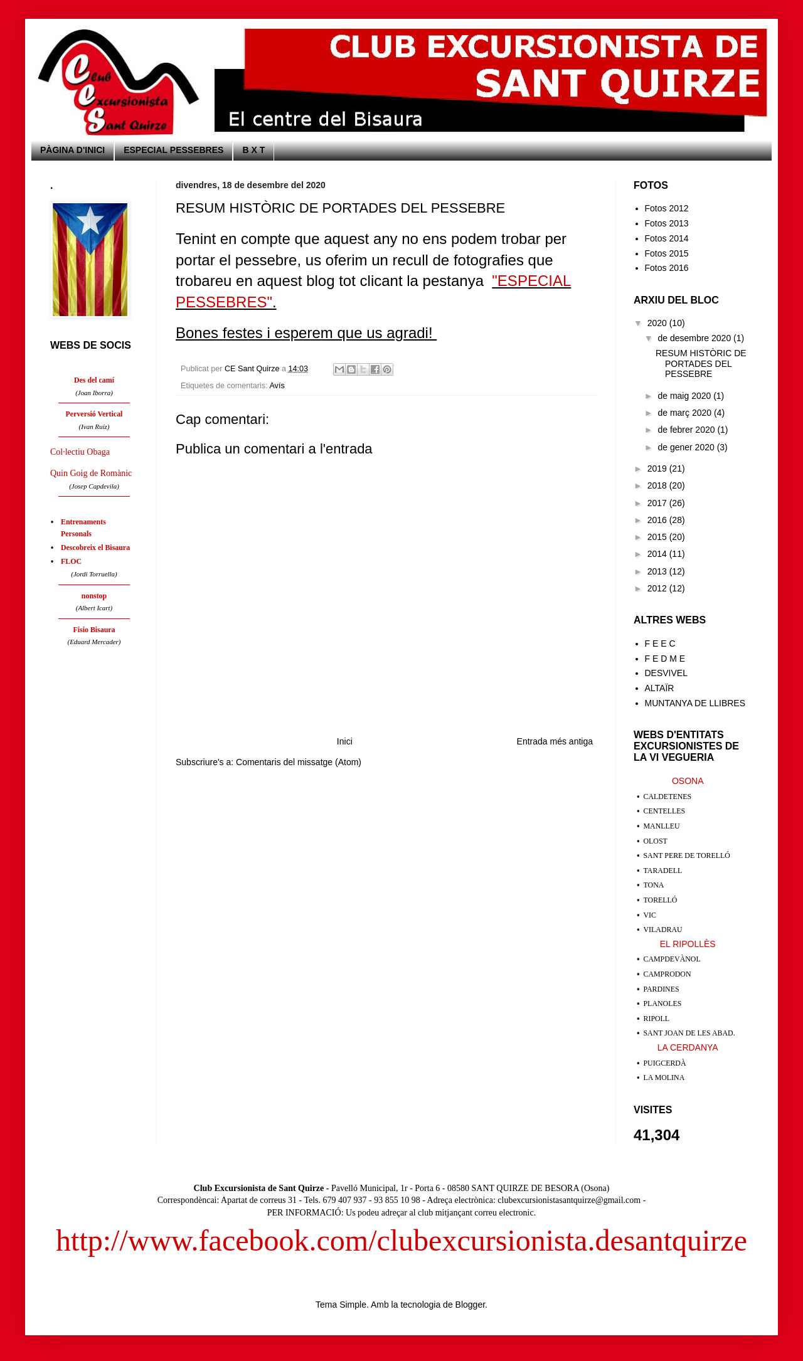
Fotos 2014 (667, 238)
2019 (658, 468)
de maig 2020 (685, 396)
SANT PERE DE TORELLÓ (687, 855)
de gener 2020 (686, 447)
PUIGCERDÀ (665, 1063)
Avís (276, 385)
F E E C (660, 643)
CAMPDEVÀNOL (672, 959)
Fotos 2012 (667, 208)
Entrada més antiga (555, 741)
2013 (658, 571)
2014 (658, 554)
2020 (658, 323)
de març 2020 (685, 413)
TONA (654, 885)
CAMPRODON (667, 974)
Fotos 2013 (667, 223)
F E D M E (665, 659)
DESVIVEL (666, 673)
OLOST (655, 841)
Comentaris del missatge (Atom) (298, 762)
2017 (658, 503)
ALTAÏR (659, 688)
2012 (658, 588)
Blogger (470, 1305)
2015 (658, 537)
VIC (650, 915)
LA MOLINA (664, 1077)
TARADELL (663, 870)
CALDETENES (668, 796)
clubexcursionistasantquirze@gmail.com (569, 1200)
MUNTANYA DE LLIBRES (695, 703)
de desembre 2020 (695, 338)
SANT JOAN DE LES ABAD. (689, 1033)
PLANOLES (663, 1003)
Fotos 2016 (667, 268)
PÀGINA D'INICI (72, 150)
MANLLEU (662, 826)
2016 (658, 520)
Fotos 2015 (667, 253)
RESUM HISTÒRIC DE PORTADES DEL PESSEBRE (701, 363)
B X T (253, 150)
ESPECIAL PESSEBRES (173, 150)
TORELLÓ (661, 900)
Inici (345, 741)
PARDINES (661, 989)
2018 (658, 485)
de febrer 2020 (687, 430)
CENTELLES (665, 811)
